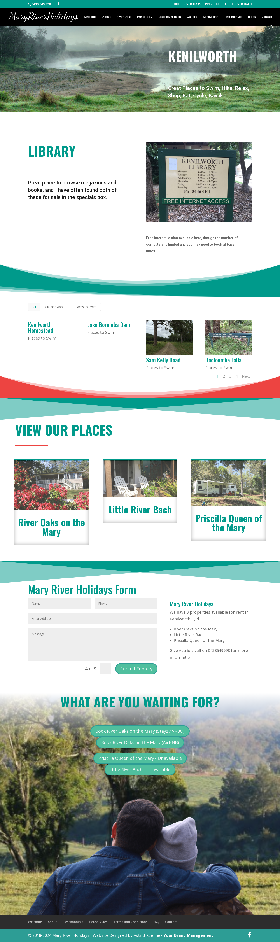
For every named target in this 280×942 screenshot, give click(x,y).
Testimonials (233, 17)
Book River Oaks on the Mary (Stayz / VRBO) (140, 731)
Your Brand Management (188, 935)
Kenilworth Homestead (40, 327)
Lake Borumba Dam (108, 324)
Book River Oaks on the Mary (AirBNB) (140, 742)
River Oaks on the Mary (51, 526)
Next (246, 376)
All (34, 307)
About (106, 17)
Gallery (192, 17)
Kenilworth (210, 17)
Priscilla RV (144, 17)
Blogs (252, 17)
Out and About (55, 307)
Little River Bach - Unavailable (140, 769)
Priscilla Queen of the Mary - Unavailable (140, 758)
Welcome (90, 17)
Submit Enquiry (136, 669)
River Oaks (124, 17)
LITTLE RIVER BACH (238, 4)
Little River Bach (169, 17)
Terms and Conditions (130, 922)
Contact (267, 17)
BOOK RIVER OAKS (187, 4)
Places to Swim (85, 307)
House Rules (98, 922)
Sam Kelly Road (163, 359)
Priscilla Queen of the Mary (228, 522)
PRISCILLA (212, 4)
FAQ (156, 922)
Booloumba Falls (223, 359)
